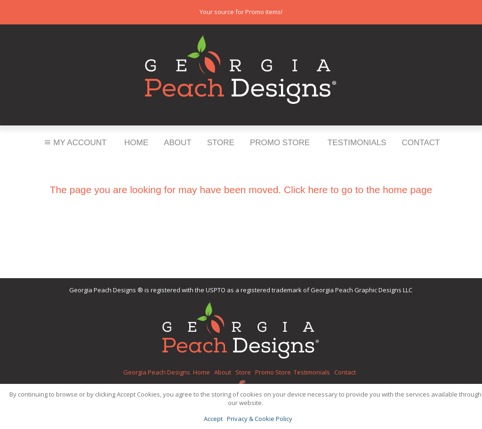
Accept (213, 418)
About (178, 142)
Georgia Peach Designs (156, 372)
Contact (421, 142)
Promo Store (280, 142)
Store (220, 142)
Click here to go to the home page (358, 189)
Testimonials (357, 142)
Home (136, 142)
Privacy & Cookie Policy (259, 418)
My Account (74, 142)
